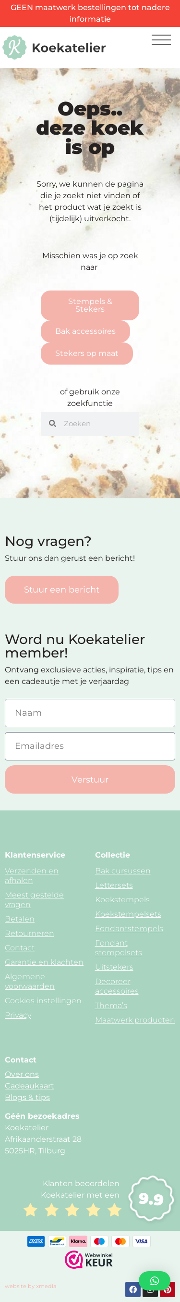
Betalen (20, 918)
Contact (20, 947)
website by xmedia (31, 1286)
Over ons (22, 1074)
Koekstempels (122, 899)
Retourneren (29, 933)
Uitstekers (114, 967)
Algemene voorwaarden (30, 981)
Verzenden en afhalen (32, 875)
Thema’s (111, 1005)
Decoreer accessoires (117, 986)
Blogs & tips (27, 1097)
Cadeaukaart (29, 1085)
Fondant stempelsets (118, 947)
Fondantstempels (129, 928)
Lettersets (114, 885)
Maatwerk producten (135, 1019)
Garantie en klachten (44, 962)
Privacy (18, 1015)
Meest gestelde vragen (34, 899)
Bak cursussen (123, 870)
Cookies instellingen (43, 1000)
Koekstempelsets (128, 914)
